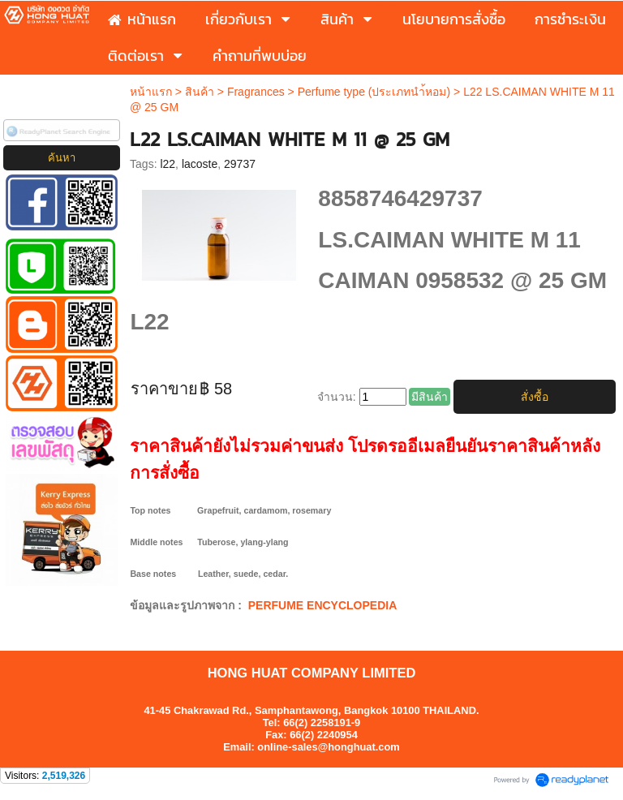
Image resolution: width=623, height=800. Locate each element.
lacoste (199, 163)
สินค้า (199, 91)
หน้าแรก (151, 91)
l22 (167, 163)
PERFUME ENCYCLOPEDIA (322, 605)
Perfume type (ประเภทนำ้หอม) (374, 91)
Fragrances (256, 91)
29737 (240, 163)
